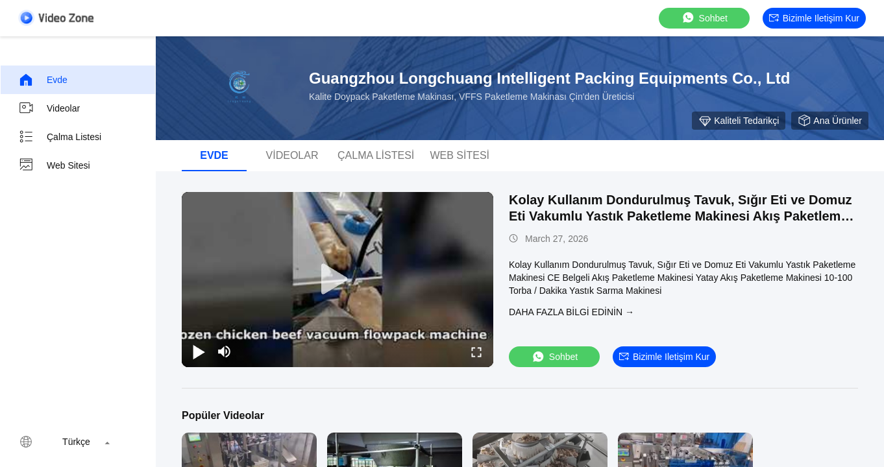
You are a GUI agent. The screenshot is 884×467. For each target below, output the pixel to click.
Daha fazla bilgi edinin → (571, 312)
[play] (337, 279)
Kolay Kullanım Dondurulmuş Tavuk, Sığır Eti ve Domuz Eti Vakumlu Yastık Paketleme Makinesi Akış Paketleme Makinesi (680, 216)
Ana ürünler (830, 120)
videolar (49, 108)
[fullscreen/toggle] (476, 351)
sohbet (704, 18)
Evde (43, 80)
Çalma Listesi (59, 137)
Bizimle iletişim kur (814, 18)
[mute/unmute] (225, 351)
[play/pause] (199, 351)
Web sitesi (54, 165)
